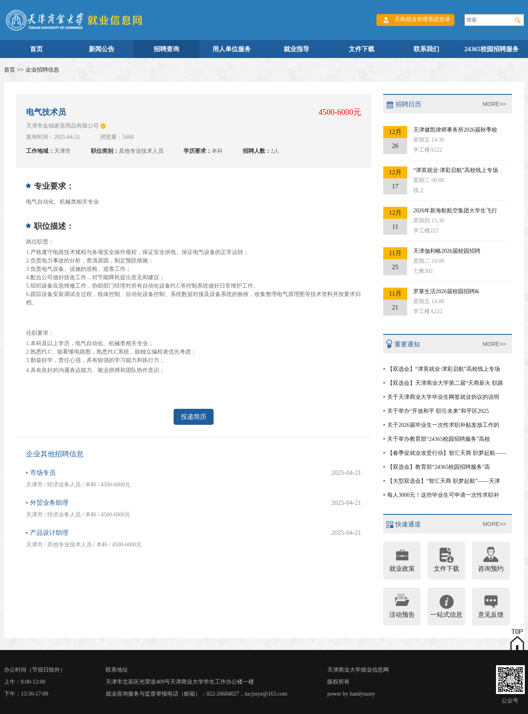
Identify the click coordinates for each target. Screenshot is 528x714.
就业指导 (296, 49)
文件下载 (361, 49)
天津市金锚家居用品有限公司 (62, 126)
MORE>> (494, 104)
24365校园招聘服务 (491, 49)
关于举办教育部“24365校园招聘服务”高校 (438, 439)
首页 (36, 49)
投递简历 (193, 416)
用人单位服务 (231, 49)
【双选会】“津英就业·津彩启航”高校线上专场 (443, 369)
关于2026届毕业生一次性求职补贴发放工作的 (443, 425)
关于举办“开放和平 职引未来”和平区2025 (438, 411)
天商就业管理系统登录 (422, 19)
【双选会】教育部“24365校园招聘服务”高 (438, 467)
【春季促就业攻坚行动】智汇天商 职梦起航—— (446, 453)
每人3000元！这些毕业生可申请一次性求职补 (443, 495)
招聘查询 (166, 49)
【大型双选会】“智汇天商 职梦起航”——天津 (443, 481)
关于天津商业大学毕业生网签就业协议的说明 (443, 397)
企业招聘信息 (42, 70)
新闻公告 (101, 49)
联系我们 (426, 49)
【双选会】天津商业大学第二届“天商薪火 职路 (445, 383)
